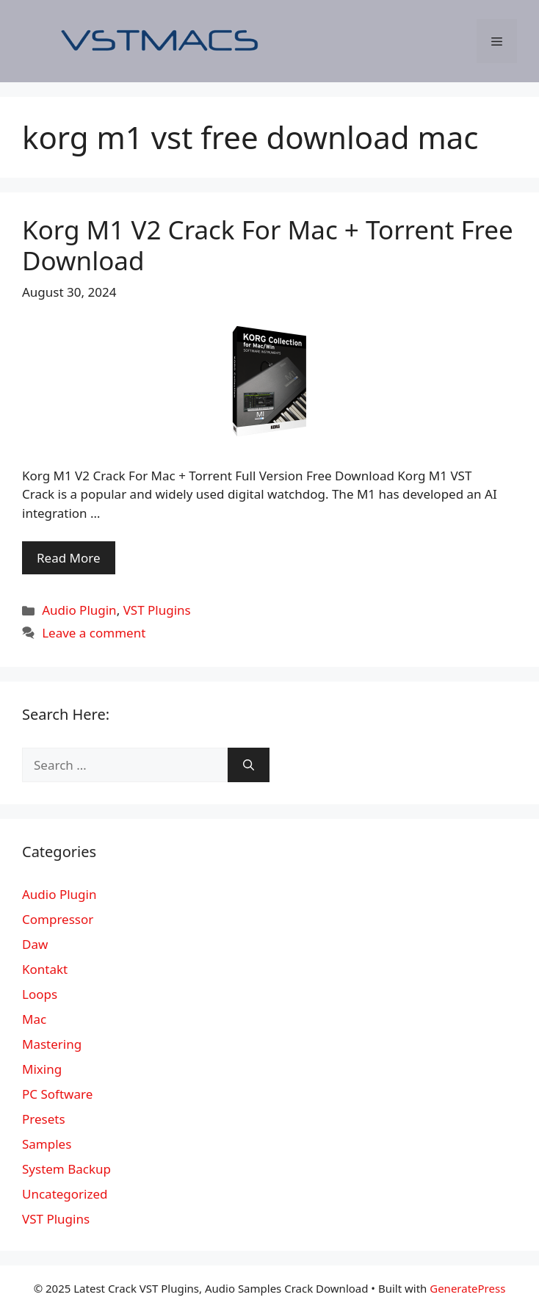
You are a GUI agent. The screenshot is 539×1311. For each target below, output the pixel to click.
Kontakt (45, 969)
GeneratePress (467, 1288)
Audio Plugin (79, 610)
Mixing (42, 1069)
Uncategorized (65, 1193)
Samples (46, 1143)
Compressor (57, 919)
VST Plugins (157, 610)
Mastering (52, 1044)
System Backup (66, 1168)
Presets (43, 1118)
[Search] (249, 765)
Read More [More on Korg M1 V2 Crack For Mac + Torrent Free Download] (69, 557)
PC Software (57, 1094)
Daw (35, 944)
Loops (39, 994)
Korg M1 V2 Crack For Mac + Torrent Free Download (267, 245)
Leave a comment (93, 632)
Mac (34, 1019)
